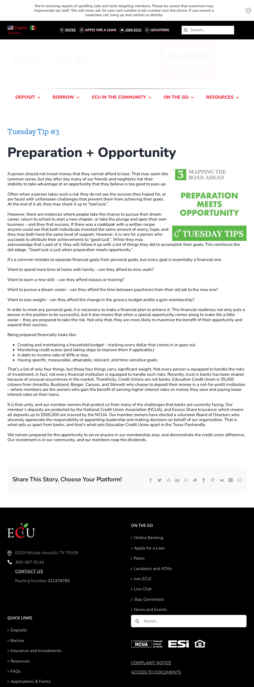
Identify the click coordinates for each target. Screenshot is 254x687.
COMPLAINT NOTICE (151, 663)
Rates (139, 558)
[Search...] (208, 30)
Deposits (18, 630)
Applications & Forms (30, 681)
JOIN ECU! (133, 30)
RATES (70, 30)
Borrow (17, 640)
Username (166, 45)
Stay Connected (148, 599)
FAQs (15, 671)
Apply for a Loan (149, 548)
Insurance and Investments (35, 650)
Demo (197, 70)
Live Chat (143, 589)
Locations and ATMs (153, 568)
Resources (20, 661)
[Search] (186, 30)
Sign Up (171, 70)
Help (184, 70)
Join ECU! (142, 578)
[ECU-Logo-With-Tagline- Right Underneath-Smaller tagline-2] (54, 47)
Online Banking (148, 537)
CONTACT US (29, 571)
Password (166, 57)
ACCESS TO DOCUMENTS (156, 672)
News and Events (150, 609)
